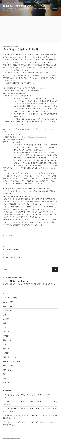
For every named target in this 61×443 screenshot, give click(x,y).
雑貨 (4, 378)
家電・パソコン (8, 332)
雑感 (4, 374)
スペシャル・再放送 (10, 298)
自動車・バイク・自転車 (11, 361)
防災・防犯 (7, 370)
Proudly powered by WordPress (11, 438)
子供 (4, 327)
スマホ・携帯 (8, 302)
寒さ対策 (6, 336)
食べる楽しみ (8, 382)
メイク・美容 (8, 310)
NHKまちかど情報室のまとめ (17, 6)
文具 (4, 344)
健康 (4, 323)
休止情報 (6, 319)
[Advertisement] (30, 29)
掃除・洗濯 (7, 340)
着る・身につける (9, 357)
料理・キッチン (8, 349)
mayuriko (15, 46)
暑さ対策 (6, 353)
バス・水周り (8, 306)
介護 (4, 315)
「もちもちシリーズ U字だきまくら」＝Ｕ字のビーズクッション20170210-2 (30, 408)
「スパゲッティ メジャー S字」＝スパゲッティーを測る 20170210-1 (27, 395)
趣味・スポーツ (9, 235)
